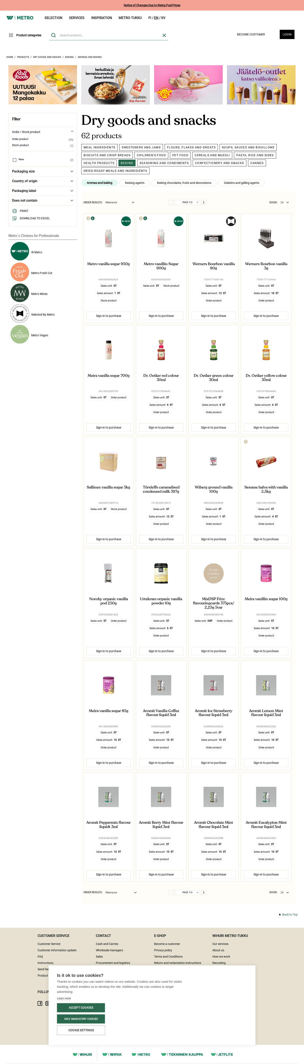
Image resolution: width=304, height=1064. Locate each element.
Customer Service (49, 944)
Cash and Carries (107, 944)
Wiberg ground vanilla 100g (213, 489)
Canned (257, 163)
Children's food (151, 155)
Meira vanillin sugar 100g (266, 599)
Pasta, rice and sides (255, 155)
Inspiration (101, 18)
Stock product (20, 145)
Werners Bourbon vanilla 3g (266, 266)
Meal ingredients (99, 147)
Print (20, 211)
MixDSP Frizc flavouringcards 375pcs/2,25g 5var (213, 603)
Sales (99, 956)
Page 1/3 (187, 202)
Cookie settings (81, 1030)
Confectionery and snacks (219, 163)
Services (76, 18)
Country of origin (42, 181)
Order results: (92, 202)
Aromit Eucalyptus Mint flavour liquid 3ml (266, 825)
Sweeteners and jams (141, 147)
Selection (53, 18)
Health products (99, 163)
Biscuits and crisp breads (107, 155)
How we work (221, 956)
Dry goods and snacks (47, 57)
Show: (273, 202)
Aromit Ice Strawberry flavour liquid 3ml (213, 713)
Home (9, 57)
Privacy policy (163, 950)
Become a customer (167, 944)
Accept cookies (81, 1007)
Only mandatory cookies (81, 1019)
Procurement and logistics (113, 963)
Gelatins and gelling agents (241, 183)
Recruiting (219, 963)
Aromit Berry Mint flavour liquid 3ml (161, 825)
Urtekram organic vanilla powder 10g (161, 601)
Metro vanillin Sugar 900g (161, 266)
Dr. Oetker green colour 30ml (213, 378)
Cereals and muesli (212, 155)
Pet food (180, 155)
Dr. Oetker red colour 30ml (161, 378)
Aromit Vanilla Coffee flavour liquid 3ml (161, 713)
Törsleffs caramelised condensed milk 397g (161, 489)
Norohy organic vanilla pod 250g (108, 601)
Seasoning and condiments (164, 163)
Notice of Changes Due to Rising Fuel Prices (152, 5)
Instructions (45, 963)
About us (218, 950)
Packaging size (42, 171)
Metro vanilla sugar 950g (108, 264)
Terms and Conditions (168, 956)
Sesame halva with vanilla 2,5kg (266, 489)
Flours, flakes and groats (191, 147)
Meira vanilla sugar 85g (108, 711)
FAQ (40, 956)
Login (287, 34)
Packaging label (42, 191)
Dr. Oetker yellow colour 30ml (266, 378)
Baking (69, 57)
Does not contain (42, 200)
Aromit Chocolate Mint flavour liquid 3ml (213, 825)
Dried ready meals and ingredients (115, 170)
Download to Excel (31, 218)
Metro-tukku (130, 18)
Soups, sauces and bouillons (248, 147)
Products (23, 57)
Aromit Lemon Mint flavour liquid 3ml (266, 713)
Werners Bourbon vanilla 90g (214, 266)
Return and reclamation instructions (177, 963)
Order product (20, 139)
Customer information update (57, 950)
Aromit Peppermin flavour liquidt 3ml (108, 825)
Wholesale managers (109, 950)
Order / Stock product (42, 132)
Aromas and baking (90, 57)
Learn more (64, 998)
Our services (220, 944)
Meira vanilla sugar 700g (109, 376)
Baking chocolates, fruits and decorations (184, 183)
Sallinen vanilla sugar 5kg (108, 487)
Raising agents (134, 183)
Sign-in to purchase (108, 316)
